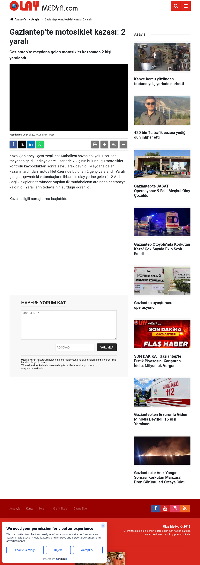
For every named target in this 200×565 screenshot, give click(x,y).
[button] (104, 144)
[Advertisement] (69, 253)
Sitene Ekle (80, 508)
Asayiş (35, 19)
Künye (29, 508)
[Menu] (185, 6)
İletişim (43, 508)
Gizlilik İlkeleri (60, 508)
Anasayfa (18, 19)
